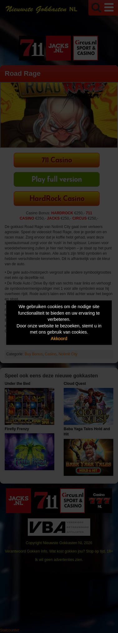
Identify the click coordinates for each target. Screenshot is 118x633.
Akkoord (59, 338)
